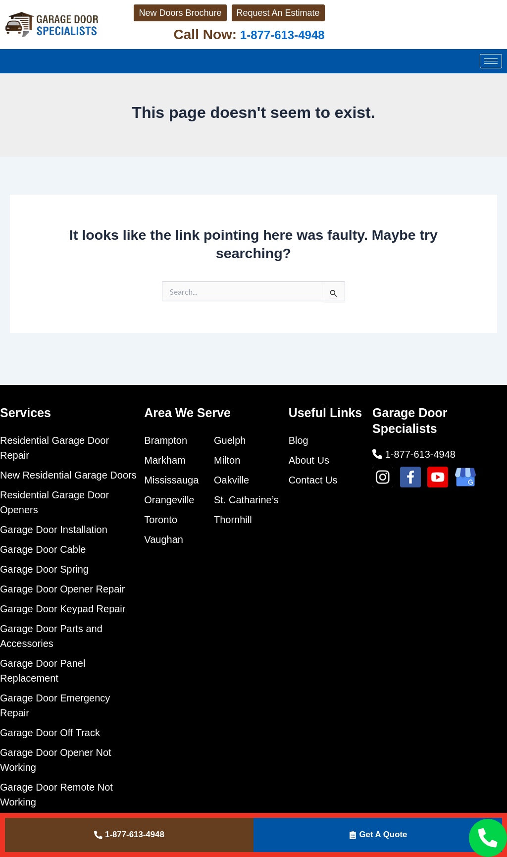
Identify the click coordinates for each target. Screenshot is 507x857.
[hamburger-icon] (491, 75)
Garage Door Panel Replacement (42, 671)
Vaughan (163, 539)
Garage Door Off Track (50, 732)
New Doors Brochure (159, 20)
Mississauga (171, 480)
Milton (227, 460)
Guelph (230, 440)
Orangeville (169, 499)
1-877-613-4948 (273, 48)
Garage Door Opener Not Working (55, 760)
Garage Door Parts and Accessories (51, 636)
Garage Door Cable (43, 549)
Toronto (160, 519)
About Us (309, 460)
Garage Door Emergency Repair (55, 705)
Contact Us (313, 480)
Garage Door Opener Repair (62, 589)
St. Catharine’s (246, 499)
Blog (298, 440)
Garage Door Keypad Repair (62, 608)
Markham (164, 460)
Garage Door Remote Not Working (56, 794)
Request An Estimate (258, 20)
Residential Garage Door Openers (54, 502)
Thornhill (233, 519)
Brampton (165, 440)
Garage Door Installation (53, 529)
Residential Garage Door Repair (54, 448)
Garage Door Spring (44, 569)
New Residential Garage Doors (68, 475)
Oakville (231, 480)
